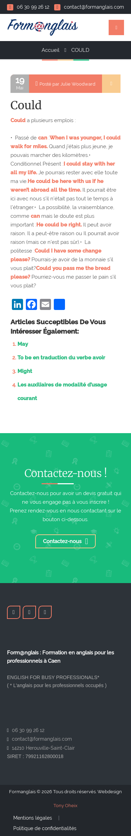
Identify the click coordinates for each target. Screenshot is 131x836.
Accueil (50, 50)
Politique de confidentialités (45, 828)
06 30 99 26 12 (28, 7)
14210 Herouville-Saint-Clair (43, 748)
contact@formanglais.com (89, 7)
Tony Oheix (65, 805)
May (22, 344)
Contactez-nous (65, 541)
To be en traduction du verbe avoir (61, 358)
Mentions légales (32, 818)
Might (24, 371)
